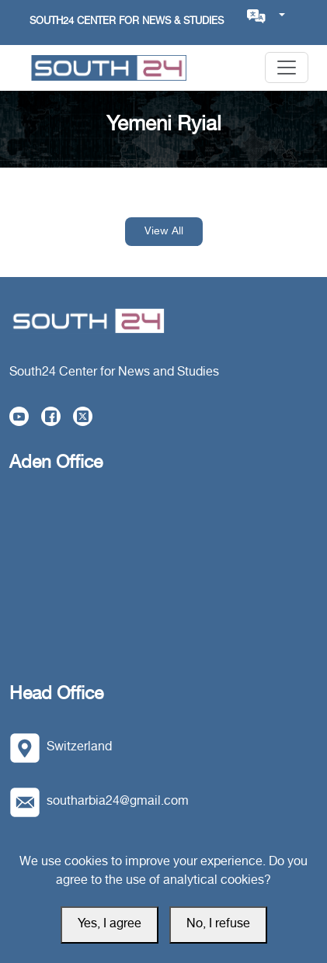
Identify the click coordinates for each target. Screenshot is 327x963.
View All (163, 231)
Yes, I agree (109, 924)
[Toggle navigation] (286, 67)
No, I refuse (218, 924)
